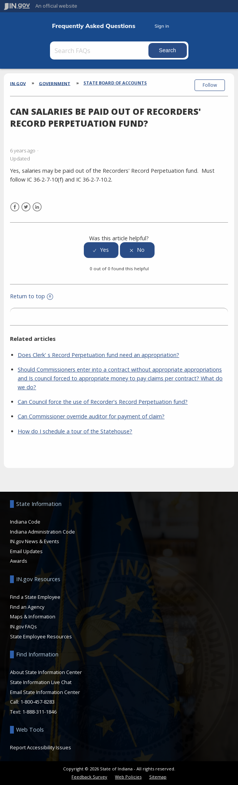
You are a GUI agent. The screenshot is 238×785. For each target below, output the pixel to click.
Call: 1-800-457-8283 (32, 702)
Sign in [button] (162, 26)
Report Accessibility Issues (40, 747)
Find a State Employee (35, 597)
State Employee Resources (41, 636)
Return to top (31, 296)
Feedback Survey (89, 777)
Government (54, 83)
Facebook (15, 207)
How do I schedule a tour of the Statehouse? (75, 431)
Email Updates (26, 551)
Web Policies (128, 777)
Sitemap (157, 777)
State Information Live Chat (41, 682)
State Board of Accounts (115, 83)
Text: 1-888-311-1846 (33, 712)
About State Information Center (46, 672)
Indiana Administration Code (42, 532)
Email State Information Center (45, 692)
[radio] (101, 250)
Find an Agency (27, 607)
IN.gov (18, 83)
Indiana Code (25, 522)
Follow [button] (210, 85)
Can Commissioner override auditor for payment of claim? (91, 416)
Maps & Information (32, 616)
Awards (18, 561)
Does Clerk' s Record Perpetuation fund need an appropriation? (98, 355)
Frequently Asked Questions (93, 26)
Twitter (26, 207)
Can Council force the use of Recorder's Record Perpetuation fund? (103, 401)
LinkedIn (37, 207)
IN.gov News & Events (34, 541)
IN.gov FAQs (23, 626)
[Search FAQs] (100, 50)
